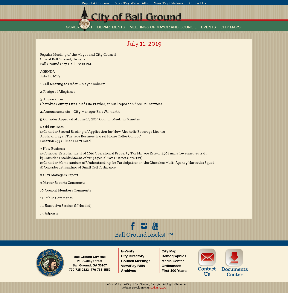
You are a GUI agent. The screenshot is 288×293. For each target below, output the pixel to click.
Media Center (173, 261)
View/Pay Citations (168, 3)
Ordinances (171, 266)
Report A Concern (95, 3)
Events (208, 27)
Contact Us (197, 3)
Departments (111, 27)
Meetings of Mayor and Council (163, 27)
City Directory (132, 256)
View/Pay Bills (133, 266)
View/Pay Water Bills (131, 3)
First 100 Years (174, 271)
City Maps (230, 27)
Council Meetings (135, 261)
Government (79, 27)
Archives (128, 271)
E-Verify (127, 251)
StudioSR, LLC (157, 287)
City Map (169, 251)
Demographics (174, 256)
